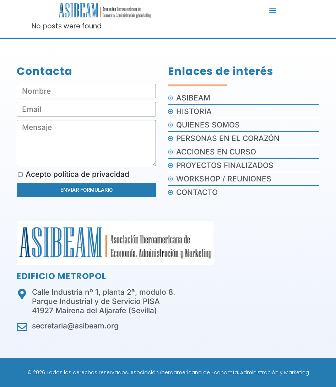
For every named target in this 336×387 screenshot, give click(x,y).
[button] (272, 11)
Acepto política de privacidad (77, 174)
